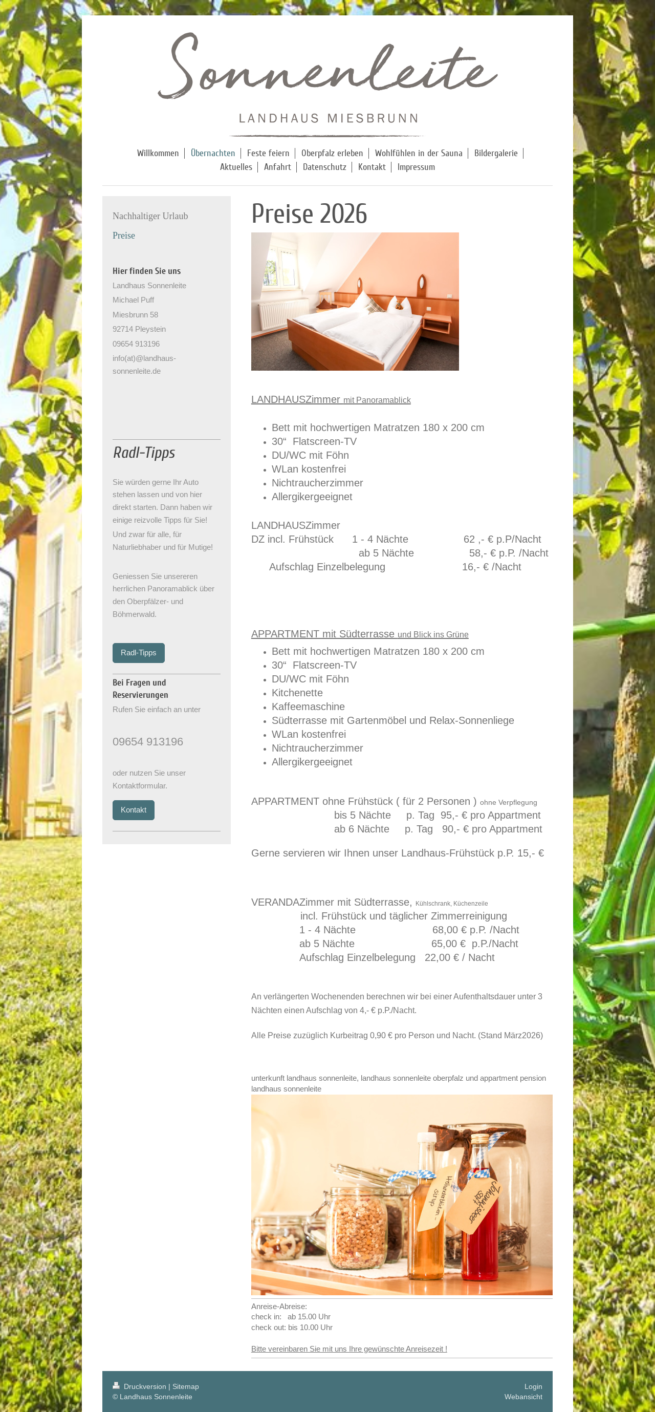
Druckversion (140, 1386)
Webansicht (523, 1397)
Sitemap (185, 1386)
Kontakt (133, 809)
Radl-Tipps (139, 652)
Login (533, 1386)
